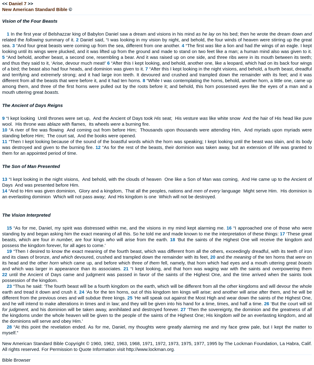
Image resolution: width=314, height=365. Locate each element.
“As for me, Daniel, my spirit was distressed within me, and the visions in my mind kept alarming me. (119, 227)
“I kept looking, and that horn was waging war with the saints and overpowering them (221, 268)
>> (30, 3)
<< (5, 3)
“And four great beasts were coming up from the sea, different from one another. (98, 45)
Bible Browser (16, 360)
